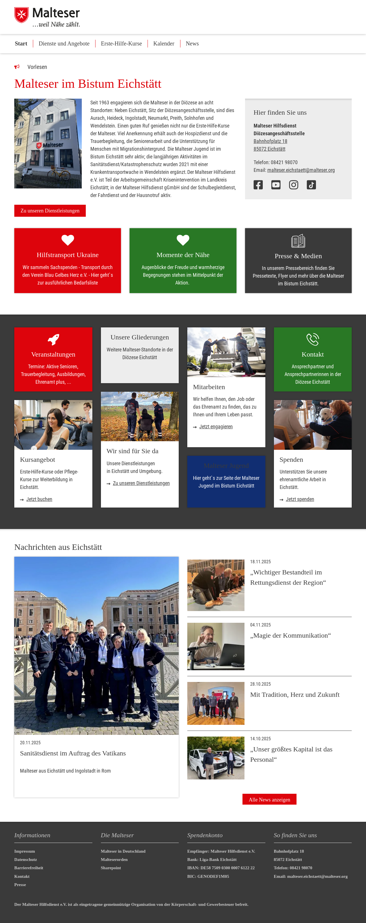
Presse (20, 884)
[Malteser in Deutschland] (54, 17)
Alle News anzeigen (269, 800)
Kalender (163, 43)
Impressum (24, 851)
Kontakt (21, 876)
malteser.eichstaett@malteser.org (301, 170)
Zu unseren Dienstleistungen (50, 211)
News (192, 43)
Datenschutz (25, 859)
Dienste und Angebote (64, 43)
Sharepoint (111, 868)
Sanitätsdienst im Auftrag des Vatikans (73, 753)
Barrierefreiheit (28, 868)
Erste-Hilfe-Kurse (121, 43)
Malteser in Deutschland (123, 851)
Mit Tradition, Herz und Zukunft (295, 694)
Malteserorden (114, 859)
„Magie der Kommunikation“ (290, 635)
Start (21, 43)
